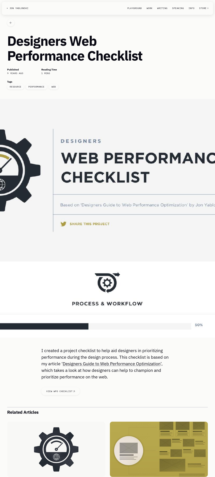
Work (149, 8)
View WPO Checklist (60, 391)
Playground (134, 8)
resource (15, 86)
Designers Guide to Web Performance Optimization (112, 363)
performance (36, 86)
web (54, 86)
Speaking (178, 8)
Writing (162, 8)
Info (191, 8)
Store (203, 8)
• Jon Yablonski (17, 8)
